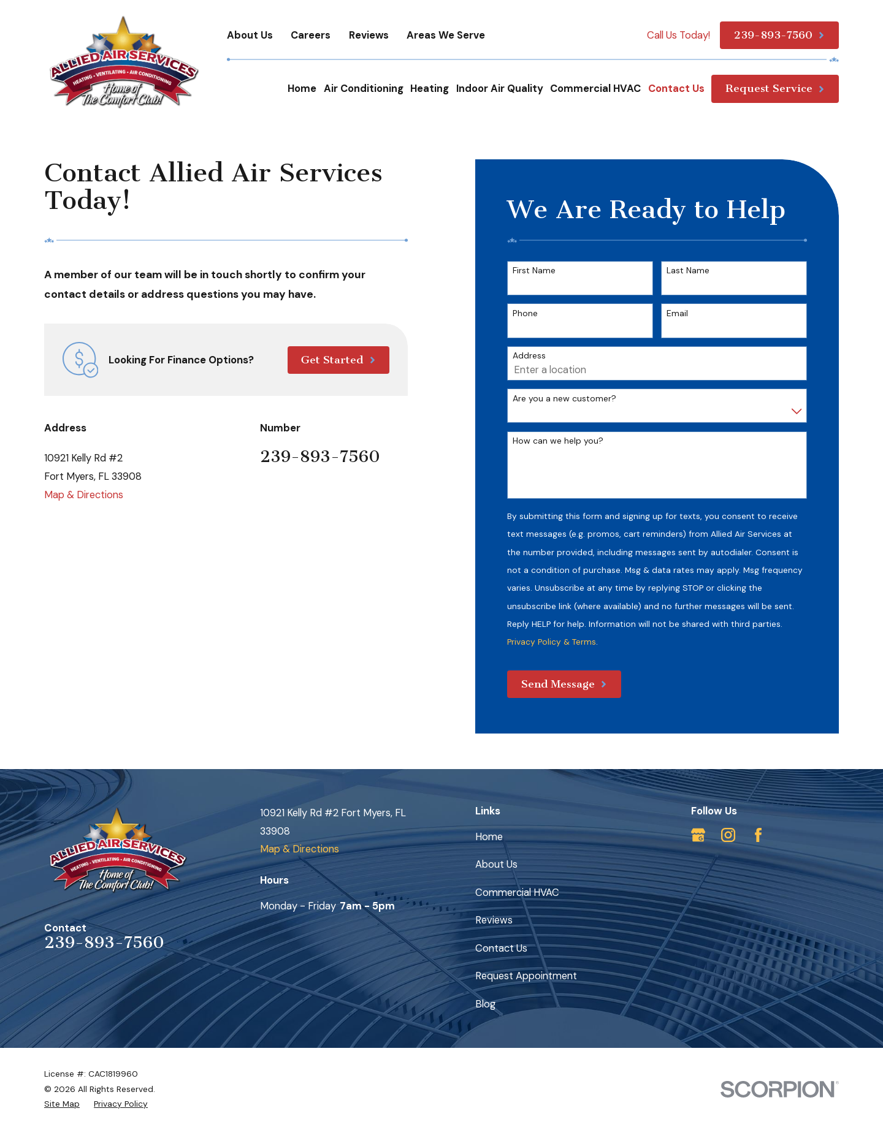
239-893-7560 (320, 456)
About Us (250, 35)
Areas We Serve (446, 35)
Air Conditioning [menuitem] (363, 88)
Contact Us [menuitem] (676, 88)
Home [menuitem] (302, 88)
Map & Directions (83, 494)
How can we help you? (558, 441)
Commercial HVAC (517, 892)
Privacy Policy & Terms (551, 641)
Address (529, 356)
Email (677, 313)
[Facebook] (758, 835)
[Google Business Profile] (698, 835)
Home (489, 836)
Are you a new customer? (564, 398)
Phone (525, 313)
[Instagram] (728, 835)
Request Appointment (526, 975)
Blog (485, 1004)
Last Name (688, 270)
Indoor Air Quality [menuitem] (499, 88)
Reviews (369, 35)
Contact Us (501, 948)
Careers (311, 35)
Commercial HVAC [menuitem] (595, 88)
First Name (534, 270)
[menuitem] (62, 1103)
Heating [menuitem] (429, 88)
